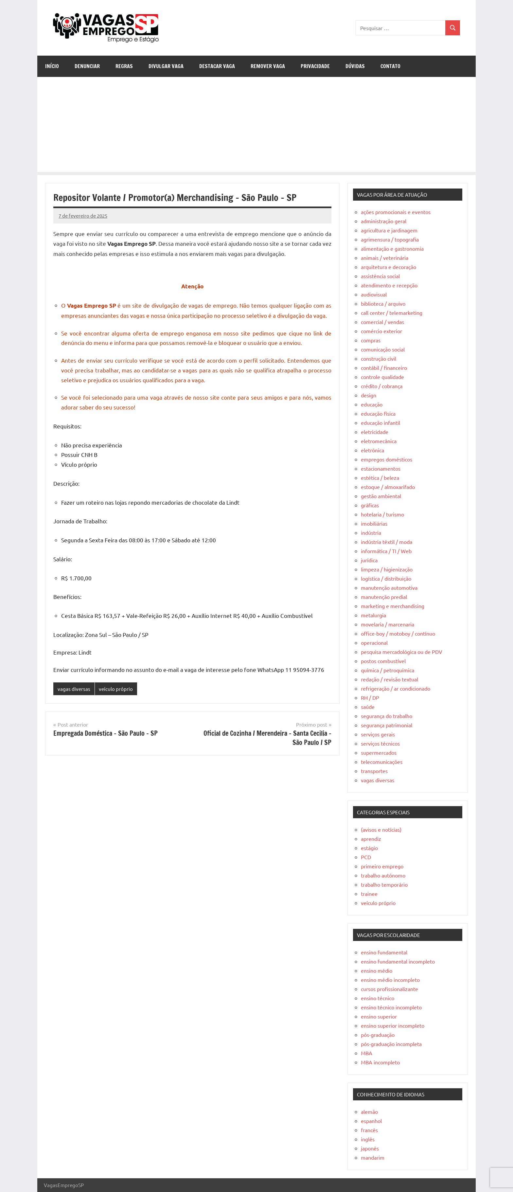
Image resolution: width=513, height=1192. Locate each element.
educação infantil (380, 422)
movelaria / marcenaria (387, 624)
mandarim (372, 1157)
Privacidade (315, 66)
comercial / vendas (382, 321)
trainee (369, 893)
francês (369, 1130)
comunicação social (383, 349)
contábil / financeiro (384, 367)
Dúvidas (355, 66)
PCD (366, 857)
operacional (374, 642)
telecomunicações (381, 761)
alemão (369, 1111)
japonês (370, 1148)
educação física (378, 413)
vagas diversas (74, 689)
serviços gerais (378, 734)
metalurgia (373, 615)
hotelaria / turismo (382, 514)
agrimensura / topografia (390, 239)
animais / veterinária (384, 257)
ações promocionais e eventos (396, 211)
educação (371, 404)
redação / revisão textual (389, 679)
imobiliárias (374, 523)
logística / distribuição (386, 578)
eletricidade (374, 431)
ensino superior (379, 1016)
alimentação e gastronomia (392, 248)
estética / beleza (380, 477)
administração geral (383, 221)
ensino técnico (377, 998)
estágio (369, 847)
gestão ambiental (381, 496)
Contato (390, 66)
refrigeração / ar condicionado (395, 688)
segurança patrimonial (386, 725)
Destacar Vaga (217, 66)
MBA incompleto (380, 1062)
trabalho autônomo (383, 875)
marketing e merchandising (392, 606)
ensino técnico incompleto (391, 1007)
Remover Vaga (268, 66)
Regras (124, 66)
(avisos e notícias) (381, 829)
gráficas (370, 505)
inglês (368, 1139)
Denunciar (87, 66)
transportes (374, 771)
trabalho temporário (384, 884)
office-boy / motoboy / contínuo (398, 633)
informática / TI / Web (386, 551)
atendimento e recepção (389, 285)
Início (52, 66)
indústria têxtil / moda (386, 541)
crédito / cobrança (381, 386)
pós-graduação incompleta (391, 1043)
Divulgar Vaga (166, 66)
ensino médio (376, 970)
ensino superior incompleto (392, 1025)
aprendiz (371, 838)
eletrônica (372, 450)
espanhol (371, 1120)
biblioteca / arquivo (383, 303)
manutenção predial (384, 596)
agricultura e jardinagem (389, 230)
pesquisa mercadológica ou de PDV (401, 651)
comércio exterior (381, 331)
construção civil (378, 358)
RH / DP (370, 697)
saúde (368, 706)
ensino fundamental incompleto (398, 961)
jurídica (369, 560)
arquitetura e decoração (388, 266)
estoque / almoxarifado (388, 486)
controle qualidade (382, 376)
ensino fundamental (384, 952)
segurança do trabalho (386, 716)
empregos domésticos (386, 459)
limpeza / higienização (387, 569)
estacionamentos (380, 468)
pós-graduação (378, 1034)
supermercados (379, 752)
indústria (371, 532)
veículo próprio (116, 689)
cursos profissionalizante (389, 988)
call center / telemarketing (391, 312)
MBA (366, 1053)
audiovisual (374, 294)
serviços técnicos (380, 743)
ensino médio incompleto (390, 979)
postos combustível (383, 661)
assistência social (380, 276)
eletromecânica (379, 441)
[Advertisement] (256, 126)
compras (370, 340)
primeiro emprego (382, 866)
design (368, 395)
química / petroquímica (387, 670)
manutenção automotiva (389, 587)
